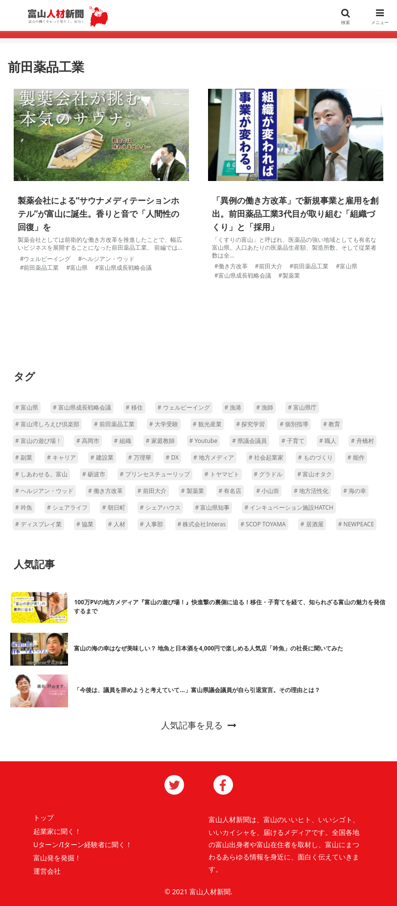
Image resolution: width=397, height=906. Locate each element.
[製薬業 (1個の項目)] (192, 491)
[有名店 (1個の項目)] (230, 491)
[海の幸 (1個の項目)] (355, 491)
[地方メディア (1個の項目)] (213, 457)
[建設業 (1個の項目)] (102, 457)
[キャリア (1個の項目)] (61, 457)
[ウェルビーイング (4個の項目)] (183, 407)
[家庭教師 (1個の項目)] (160, 441)
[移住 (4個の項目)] (134, 407)
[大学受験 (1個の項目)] (164, 424)
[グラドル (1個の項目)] (268, 474)
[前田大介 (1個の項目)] (152, 491)
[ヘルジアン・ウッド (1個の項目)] (44, 491)
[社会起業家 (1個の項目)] (266, 457)
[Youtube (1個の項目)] (203, 441)
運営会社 (47, 871)
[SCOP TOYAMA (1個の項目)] (263, 524)
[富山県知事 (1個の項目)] (212, 507)
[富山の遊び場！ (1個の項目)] (38, 441)
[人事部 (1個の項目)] (151, 524)
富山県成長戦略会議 (125, 267)
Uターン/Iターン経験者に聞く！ (82, 844)
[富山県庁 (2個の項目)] (302, 407)
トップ (43, 817)
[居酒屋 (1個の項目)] (312, 524)
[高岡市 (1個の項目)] (88, 441)
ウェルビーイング (46, 259)
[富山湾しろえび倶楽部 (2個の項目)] (47, 424)
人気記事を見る (198, 725)
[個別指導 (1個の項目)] (294, 424)
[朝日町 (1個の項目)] (114, 507)
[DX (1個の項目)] (172, 457)
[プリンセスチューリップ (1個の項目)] (155, 474)
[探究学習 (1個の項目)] (251, 424)
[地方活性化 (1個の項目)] (311, 491)
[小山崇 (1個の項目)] (267, 491)
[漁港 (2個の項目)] (233, 407)
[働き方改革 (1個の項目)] (105, 491)
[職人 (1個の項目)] (328, 441)
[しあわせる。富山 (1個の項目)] (41, 474)
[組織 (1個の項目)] (123, 441)
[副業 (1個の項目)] (24, 457)
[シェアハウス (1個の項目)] (160, 507)
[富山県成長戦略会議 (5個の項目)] (82, 407)
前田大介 (270, 266)
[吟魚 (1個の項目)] (24, 507)
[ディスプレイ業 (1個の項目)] (38, 524)
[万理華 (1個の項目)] (140, 457)
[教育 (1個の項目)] (332, 424)
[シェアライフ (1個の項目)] (67, 507)
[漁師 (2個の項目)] (265, 407)
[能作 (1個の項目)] (356, 457)
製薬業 (291, 275)
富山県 (79, 267)
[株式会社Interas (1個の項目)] (202, 524)
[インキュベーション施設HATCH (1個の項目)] (289, 507)
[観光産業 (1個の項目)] (207, 424)
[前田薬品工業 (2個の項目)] (114, 424)
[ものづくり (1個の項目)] (315, 457)
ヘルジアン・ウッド (108, 259)
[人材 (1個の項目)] (117, 524)
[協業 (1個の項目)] (85, 524)
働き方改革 (233, 266)
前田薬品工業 (41, 267)
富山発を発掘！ (57, 857)
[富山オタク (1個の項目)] (314, 474)
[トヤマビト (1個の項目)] (222, 474)
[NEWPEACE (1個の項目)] (356, 524)
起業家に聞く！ (57, 831)
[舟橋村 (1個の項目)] (362, 441)
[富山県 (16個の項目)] (27, 407)
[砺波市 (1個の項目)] (94, 474)
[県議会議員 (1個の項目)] (249, 441)
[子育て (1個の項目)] (293, 441)
